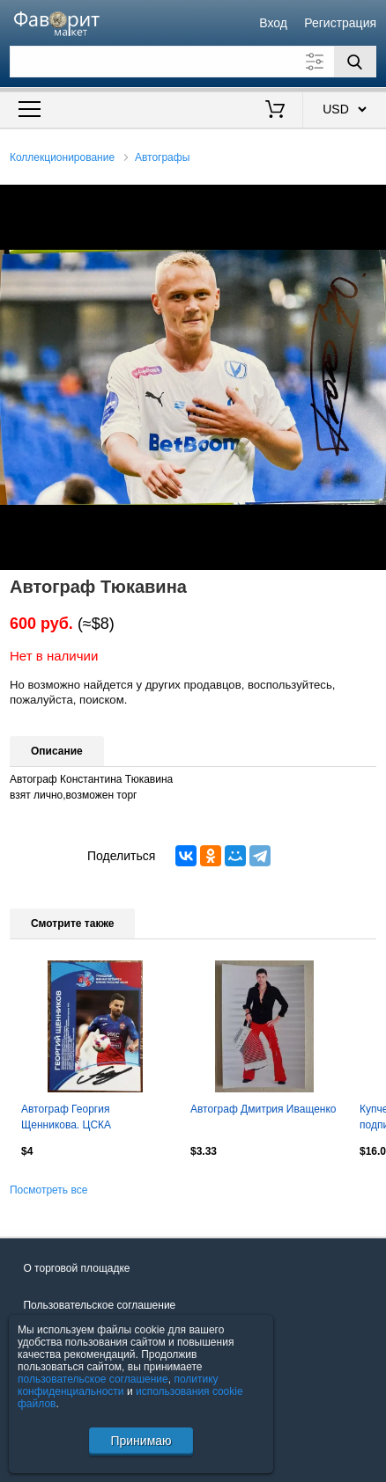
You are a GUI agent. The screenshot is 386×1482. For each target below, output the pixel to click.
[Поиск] (355, 61)
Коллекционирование (62, 157)
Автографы (162, 157)
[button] (370, 200)
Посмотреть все (48, 1190)
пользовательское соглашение (93, 1379)
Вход (273, 23)
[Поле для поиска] (193, 61)
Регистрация (340, 23)
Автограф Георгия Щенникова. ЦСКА (66, 1117)
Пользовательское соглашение (99, 1305)
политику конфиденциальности (118, 1385)
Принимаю (140, 1441)
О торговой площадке (76, 1268)
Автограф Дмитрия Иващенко (263, 1109)
